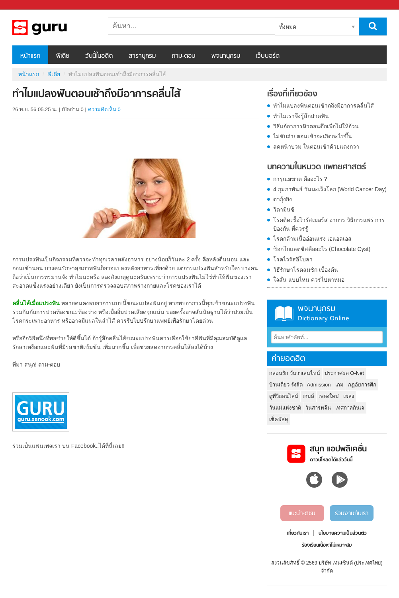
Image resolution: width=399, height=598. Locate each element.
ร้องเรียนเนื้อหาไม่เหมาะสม (327, 545)
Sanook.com (24, 5)
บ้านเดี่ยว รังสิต (286, 385)
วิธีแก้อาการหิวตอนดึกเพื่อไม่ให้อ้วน (316, 126)
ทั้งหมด (287, 27)
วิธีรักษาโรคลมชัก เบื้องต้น (305, 270)
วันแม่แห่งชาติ (285, 408)
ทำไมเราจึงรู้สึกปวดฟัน (301, 116)
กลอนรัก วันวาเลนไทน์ (294, 373)
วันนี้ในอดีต (99, 56)
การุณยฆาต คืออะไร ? (300, 179)
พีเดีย (62, 56)
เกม (339, 385)
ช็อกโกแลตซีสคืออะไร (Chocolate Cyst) (321, 249)
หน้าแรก (30, 56)
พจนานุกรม (225, 56)
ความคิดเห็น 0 (104, 109)
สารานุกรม (142, 56)
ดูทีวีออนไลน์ (283, 396)
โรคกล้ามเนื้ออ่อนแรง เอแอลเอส (312, 238)
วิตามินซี (284, 209)
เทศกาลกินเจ (349, 408)
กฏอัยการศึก (362, 385)
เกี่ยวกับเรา (298, 533)
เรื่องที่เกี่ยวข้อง (292, 94)
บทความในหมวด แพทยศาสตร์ (316, 167)
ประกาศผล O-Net (344, 373)
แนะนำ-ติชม (302, 513)
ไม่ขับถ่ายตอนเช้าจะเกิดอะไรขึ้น (312, 136)
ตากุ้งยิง (282, 199)
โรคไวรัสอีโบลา (293, 259)
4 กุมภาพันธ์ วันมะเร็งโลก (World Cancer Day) (330, 189)
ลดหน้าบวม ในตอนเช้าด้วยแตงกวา (316, 146)
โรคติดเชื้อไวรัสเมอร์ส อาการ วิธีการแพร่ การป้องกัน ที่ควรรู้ (329, 224)
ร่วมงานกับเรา (351, 513)
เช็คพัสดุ (278, 419)
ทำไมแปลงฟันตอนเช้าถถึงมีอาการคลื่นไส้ (323, 105)
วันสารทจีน (318, 408)
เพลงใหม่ (329, 396)
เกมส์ (308, 396)
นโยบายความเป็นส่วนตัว (343, 533)
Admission (319, 385)
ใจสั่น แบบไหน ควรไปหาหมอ (308, 279)
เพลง (348, 396)
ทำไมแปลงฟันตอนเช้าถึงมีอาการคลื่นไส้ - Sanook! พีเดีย (54, 27)
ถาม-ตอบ (184, 56)
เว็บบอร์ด (268, 56)
